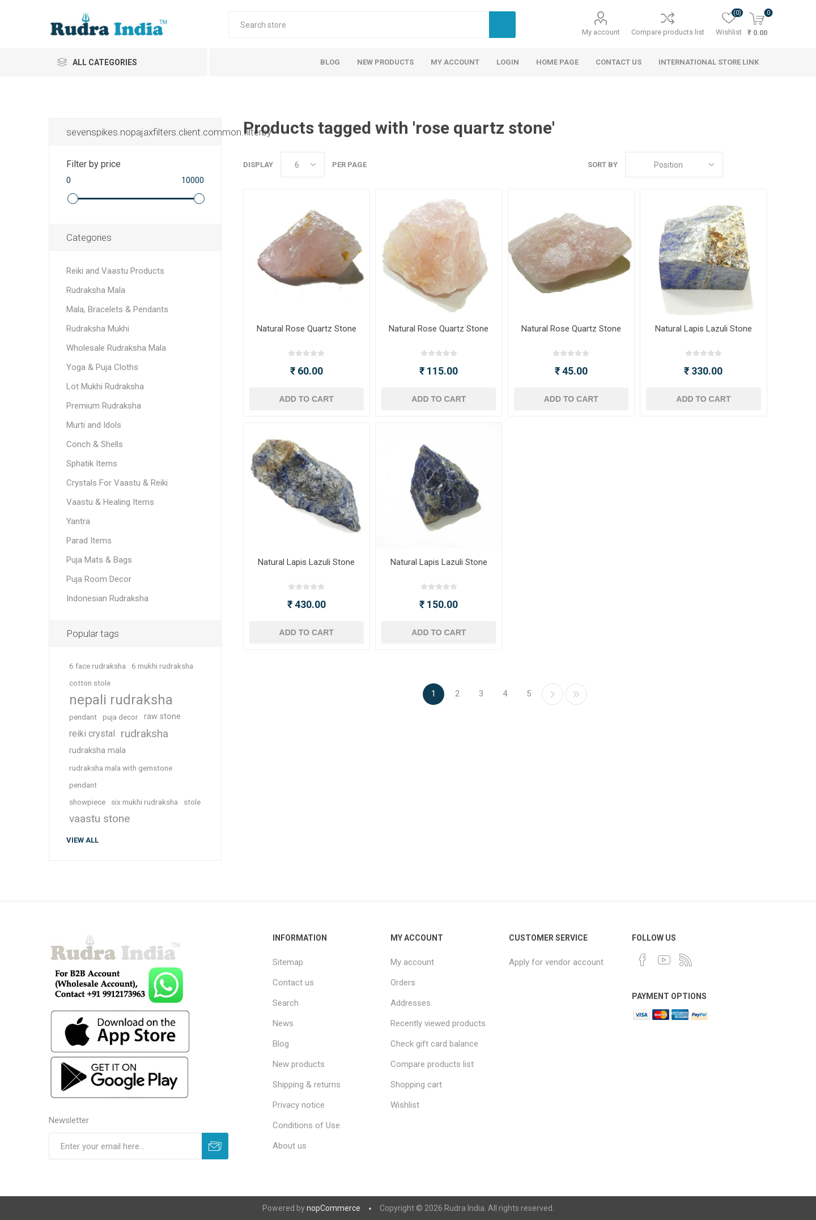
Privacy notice (299, 1105)
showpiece (87, 801)
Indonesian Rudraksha (107, 598)
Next (552, 694)
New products (299, 1064)
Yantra (78, 521)
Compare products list (667, 32)
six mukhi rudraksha (144, 801)
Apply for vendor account (556, 962)
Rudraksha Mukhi (97, 329)
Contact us (293, 982)
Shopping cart (416, 1084)
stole (192, 801)
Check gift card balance (434, 1044)
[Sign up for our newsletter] (125, 1146)
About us (290, 1146)
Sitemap (288, 962)
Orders (402, 982)
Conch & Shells (94, 444)
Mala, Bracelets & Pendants (117, 309)
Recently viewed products (438, 1023)
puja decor (120, 716)
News (283, 1023)
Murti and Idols (93, 425)
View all (82, 840)
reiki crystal (92, 733)
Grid (737, 164)
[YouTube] (664, 960)
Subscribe (215, 1146)
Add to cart (306, 398)
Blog (281, 1044)
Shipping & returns (307, 1084)
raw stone (162, 716)
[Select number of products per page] (302, 164)
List (758, 164)
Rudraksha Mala (95, 290)
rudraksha (144, 733)
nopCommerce (333, 1208)
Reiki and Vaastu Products (115, 271)
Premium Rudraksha (103, 406)
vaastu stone (99, 818)
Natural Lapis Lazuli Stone (703, 329)
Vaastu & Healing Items (110, 502)
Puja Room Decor (98, 579)
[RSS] (686, 960)
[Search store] (358, 24)
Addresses (410, 1003)
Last (576, 694)
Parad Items (89, 540)
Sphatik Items (91, 463)
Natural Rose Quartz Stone (306, 329)
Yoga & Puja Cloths (102, 367)
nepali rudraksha (121, 700)
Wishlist (404, 1105)
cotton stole (89, 682)
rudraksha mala (97, 750)
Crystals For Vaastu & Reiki (117, 483)
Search (502, 24)
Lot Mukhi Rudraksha (105, 386)
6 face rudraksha (97, 665)
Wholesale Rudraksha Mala (116, 348)
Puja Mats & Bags (99, 560)
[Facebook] (643, 960)
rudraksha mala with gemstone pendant (120, 776)
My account (601, 32)
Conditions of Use (306, 1125)
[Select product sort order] (674, 164)
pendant (83, 716)
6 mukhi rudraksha (162, 665)
